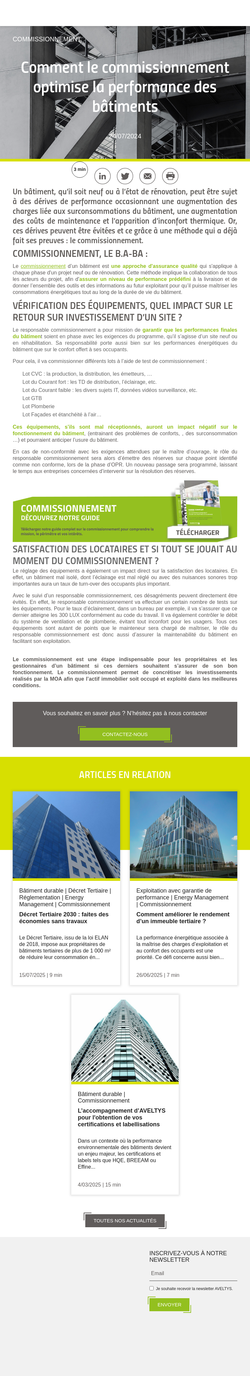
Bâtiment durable (41, 890)
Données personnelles (158, 1356)
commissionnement (43, 266)
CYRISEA (198, 1367)
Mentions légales (120, 1356)
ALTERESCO (169, 1367)
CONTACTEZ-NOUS (125, 734)
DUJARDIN (140, 1367)
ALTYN (49, 1367)
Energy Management (51, 900)
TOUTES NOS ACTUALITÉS (124, 1219)
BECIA (115, 1367)
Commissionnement (48, 39)
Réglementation (39, 897)
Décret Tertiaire (88, 890)
